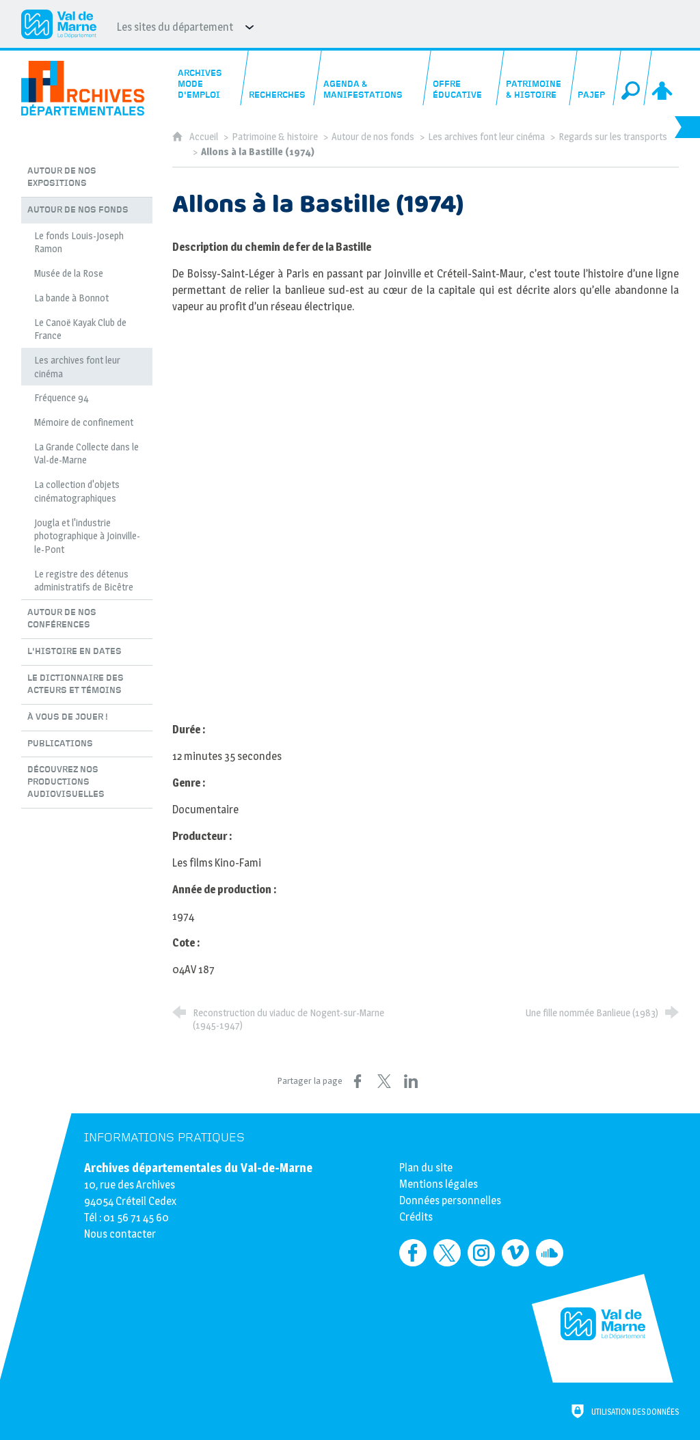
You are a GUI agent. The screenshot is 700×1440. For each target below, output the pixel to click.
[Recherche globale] (633, 78)
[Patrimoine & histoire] (536, 78)
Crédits (416, 1216)
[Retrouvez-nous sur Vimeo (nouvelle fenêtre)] (515, 1252)
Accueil (204, 137)
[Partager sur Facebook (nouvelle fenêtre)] (357, 1081)
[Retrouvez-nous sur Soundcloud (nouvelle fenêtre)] (549, 1252)
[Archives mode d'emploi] (207, 78)
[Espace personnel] (664, 78)
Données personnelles (450, 1200)
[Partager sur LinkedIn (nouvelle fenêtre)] (410, 1081)
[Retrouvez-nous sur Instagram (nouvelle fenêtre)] (481, 1252)
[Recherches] (281, 78)
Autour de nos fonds (373, 137)
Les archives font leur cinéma (486, 137)
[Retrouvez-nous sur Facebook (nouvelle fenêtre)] (413, 1252)
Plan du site (426, 1167)
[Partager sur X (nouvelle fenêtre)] (384, 1081)
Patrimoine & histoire (275, 137)
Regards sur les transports (612, 137)
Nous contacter (120, 1233)
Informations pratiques (164, 1137)
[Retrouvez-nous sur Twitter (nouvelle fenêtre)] (447, 1252)
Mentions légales (438, 1184)
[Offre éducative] (463, 78)
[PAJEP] (595, 78)
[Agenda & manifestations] (372, 78)
